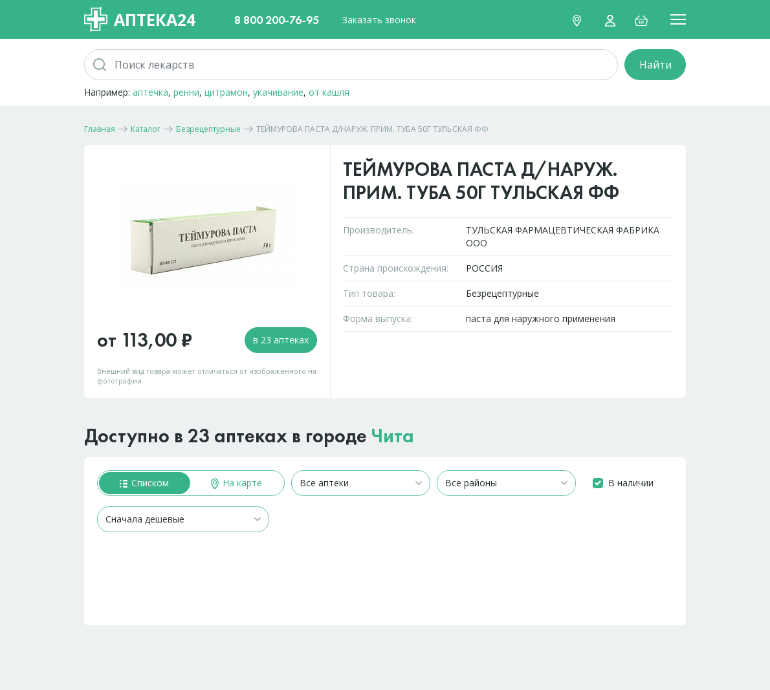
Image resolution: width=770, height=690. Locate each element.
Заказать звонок (379, 20)
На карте (236, 483)
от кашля (329, 92)
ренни (186, 92)
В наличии (631, 483)
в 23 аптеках (281, 340)
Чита (392, 436)
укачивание (278, 92)
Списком (144, 483)
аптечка (150, 92)
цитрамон (226, 92)
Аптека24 (139, 19)
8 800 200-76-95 (276, 19)
